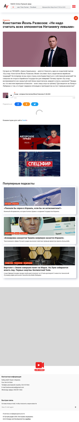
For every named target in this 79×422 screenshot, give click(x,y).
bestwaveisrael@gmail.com (15, 387)
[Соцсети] (76, 18)
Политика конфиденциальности (14, 414)
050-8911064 (18, 390)
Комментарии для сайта (15, 120)
